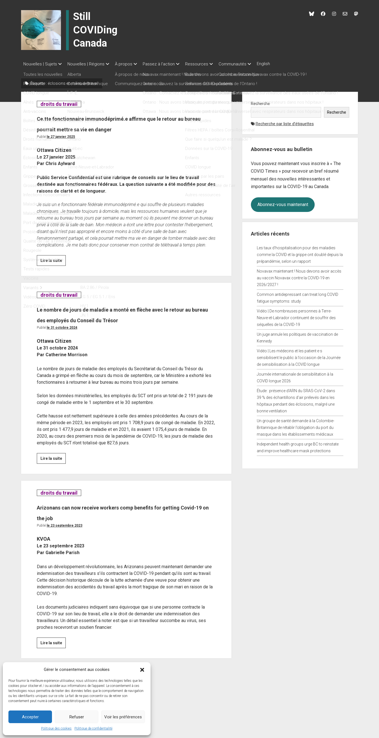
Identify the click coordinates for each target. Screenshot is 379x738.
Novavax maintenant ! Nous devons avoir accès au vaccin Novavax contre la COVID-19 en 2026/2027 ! (299, 276)
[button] (142, 669)
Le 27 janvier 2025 (61, 146)
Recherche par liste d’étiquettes (285, 122)
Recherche (260, 102)
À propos (129, 64)
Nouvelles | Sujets (40, 64)
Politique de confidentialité (93, 728)
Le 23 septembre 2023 (64, 545)
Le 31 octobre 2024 (62, 347)
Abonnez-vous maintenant (282, 202)
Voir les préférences (123, 716)
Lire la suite (53, 270)
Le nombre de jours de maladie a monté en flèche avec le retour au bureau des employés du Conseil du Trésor (125, 328)
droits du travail (59, 102)
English (280, 63)
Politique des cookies (56, 728)
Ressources (207, 64)
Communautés (246, 64)
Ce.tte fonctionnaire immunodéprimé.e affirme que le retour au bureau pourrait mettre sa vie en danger (122, 127)
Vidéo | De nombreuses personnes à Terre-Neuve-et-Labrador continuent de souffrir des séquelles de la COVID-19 (296, 316)
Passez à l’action (167, 64)
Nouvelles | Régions (88, 64)
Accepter (30, 716)
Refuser (76, 716)
